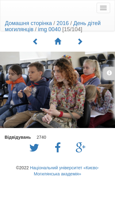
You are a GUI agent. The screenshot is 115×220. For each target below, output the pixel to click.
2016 (62, 23)
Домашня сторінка (28, 23)
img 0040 (49, 29)
